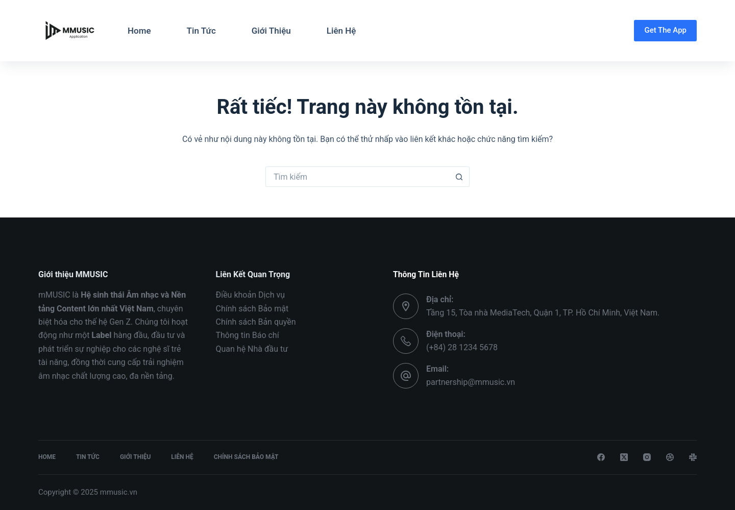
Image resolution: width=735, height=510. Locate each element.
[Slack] (693, 457)
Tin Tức (201, 31)
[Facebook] (601, 457)
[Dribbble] (670, 457)
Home (139, 31)
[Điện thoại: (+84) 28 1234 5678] (406, 341)
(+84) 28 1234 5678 (462, 347)
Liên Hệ (341, 31)
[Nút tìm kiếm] (459, 176)
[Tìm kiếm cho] (357, 176)
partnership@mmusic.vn (470, 382)
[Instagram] (647, 457)
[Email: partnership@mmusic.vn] (406, 375)
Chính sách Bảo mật (252, 308)
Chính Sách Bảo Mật (246, 456)
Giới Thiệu (271, 31)
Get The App (665, 30)
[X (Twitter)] (624, 457)
